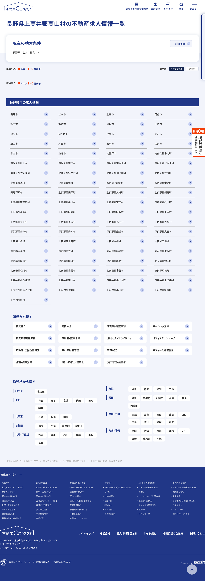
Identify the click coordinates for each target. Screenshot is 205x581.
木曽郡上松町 (17, 241)
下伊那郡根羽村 (19, 221)
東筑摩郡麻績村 (115, 251)
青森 (40, 400)
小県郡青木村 (17, 182)
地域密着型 (109, 496)
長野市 (14, 114)
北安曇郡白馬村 (67, 270)
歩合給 (107, 491)
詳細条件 (180, 44)
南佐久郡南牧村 (67, 163)
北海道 (41, 391)
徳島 (134, 422)
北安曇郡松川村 (19, 270)
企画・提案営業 (24, 362)
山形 (90, 400)
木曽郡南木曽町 (67, 241)
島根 (146, 414)
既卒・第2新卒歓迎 (44, 491)
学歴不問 (108, 500)
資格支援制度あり (43, 505)
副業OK (142, 509)
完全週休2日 (109, 514)
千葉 (53, 426)
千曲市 (14, 153)
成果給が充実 (178, 491)
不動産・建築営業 (71, 338)
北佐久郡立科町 (163, 173)
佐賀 (146, 431)
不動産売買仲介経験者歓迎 (81, 487)
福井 (78, 435)
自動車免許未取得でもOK (183, 500)
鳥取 (134, 414)
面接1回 (107, 483)
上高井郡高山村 (67, 280)
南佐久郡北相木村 (164, 163)
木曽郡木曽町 (65, 251)
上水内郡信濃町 (67, 290)
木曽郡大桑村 (17, 251)
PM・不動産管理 (70, 350)
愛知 (159, 389)
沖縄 (159, 438)
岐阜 (134, 389)
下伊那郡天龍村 (163, 221)
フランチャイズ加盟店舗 (149, 496)
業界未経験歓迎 (8, 491)
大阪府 (159, 398)
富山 (53, 435)
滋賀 (134, 398)
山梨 (90, 435)
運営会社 (105, 533)
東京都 (66, 426)
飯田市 (14, 124)
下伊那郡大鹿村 (163, 231)
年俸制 (141, 491)
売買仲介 (66, 326)
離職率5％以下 (8, 514)
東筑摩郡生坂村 (163, 251)
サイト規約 (150, 533)
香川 (146, 422)
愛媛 (159, 422)
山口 (184, 414)
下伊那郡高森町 (19, 212)
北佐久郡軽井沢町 (68, 173)
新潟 (40, 435)
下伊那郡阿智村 (115, 212)
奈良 (184, 398)
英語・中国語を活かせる (80, 500)
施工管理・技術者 (116, 362)
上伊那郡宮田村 (115, 202)
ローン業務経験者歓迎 (148, 487)
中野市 (110, 133)
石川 (65, 435)
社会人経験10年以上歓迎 (12, 487)
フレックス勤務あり (147, 505)
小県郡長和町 (65, 182)
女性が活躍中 (42, 509)
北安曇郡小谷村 (115, 270)
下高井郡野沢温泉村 (21, 290)
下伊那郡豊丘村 (115, 231)
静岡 (146, 389)
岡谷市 (158, 114)
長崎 (159, 431)
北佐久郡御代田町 (116, 173)
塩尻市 (110, 143)
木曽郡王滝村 (162, 241)
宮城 (65, 400)
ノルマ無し (109, 509)
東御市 (62, 153)
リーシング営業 (161, 326)
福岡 (134, 431)
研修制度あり (76, 505)
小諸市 (158, 124)
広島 (171, 414)
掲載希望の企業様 (173, 533)
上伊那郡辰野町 (67, 192)
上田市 (110, 114)
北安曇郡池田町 (163, 260)
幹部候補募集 (42, 483)
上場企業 (176, 496)
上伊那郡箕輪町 (115, 192)
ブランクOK (178, 509)
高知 (171, 422)
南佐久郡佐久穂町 (20, 173)
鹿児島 (146, 438)
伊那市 (14, 133)
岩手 (53, 400)
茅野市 (62, 143)
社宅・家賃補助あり (10, 505)
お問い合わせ (197, 533)
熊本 (171, 431)
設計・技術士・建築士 (73, 362)
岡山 (159, 414)
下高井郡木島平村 (164, 280)
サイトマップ (86, 533)
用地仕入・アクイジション (120, 338)
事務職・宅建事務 (116, 326)
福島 (40, 408)
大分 (184, 431)
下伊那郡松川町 (163, 202)
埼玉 (40, 426)
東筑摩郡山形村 (19, 260)
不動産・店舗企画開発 (27, 350)
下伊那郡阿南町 (67, 212)
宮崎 (134, 438)
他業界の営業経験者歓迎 (46, 487)
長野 (40, 442)
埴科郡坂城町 (162, 270)
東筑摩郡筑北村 (115, 260)
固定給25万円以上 (10, 496)
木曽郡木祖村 (114, 241)
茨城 (40, 417)
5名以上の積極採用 (147, 483)
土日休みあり (76, 514)
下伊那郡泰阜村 (19, 231)
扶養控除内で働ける (78, 509)
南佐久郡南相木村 (116, 163)
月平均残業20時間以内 (11, 518)
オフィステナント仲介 (164, 338)
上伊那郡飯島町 (163, 192)
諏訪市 (62, 124)
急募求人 (6, 483)
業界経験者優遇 (179, 483)
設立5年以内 (75, 496)
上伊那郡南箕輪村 (20, 202)
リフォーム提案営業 (163, 350)
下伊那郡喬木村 (67, 231)
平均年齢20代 (42, 514)
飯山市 (14, 143)
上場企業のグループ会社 (46, 500)
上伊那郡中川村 (67, 202)
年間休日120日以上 (181, 514)
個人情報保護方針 (127, 533)
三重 (171, 389)
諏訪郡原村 (16, 192)
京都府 (146, 398)
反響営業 (40, 518)
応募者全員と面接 (78, 483)
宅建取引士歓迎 (145, 500)
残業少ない (177, 505)
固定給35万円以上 (44, 496)
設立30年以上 (8, 500)
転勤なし (108, 505)
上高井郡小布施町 (20, 280)
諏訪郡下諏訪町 (115, 182)
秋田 (78, 400)
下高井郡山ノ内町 (116, 280)
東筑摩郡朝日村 (67, 260)
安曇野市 (111, 153)
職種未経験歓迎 (77, 491)
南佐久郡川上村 (19, 163)
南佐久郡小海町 (163, 153)
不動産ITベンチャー (78, 518)
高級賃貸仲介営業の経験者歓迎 (117, 487)
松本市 (62, 114)
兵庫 (171, 398)
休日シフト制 (144, 514)
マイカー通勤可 (8, 509)
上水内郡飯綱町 (163, 290)
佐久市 (158, 143)
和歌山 (134, 405)
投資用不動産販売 (26, 338)
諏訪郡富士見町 (163, 182)
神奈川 (78, 426)
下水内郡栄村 (17, 299)
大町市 (158, 133)
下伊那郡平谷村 (163, 212)
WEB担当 (112, 350)
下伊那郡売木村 (115, 221)
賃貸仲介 (21, 326)
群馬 (65, 417)
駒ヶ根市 (63, 133)
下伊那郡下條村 (67, 221)
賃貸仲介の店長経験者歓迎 (184, 487)
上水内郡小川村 (115, 290)
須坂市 (110, 124)
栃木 (53, 417)
